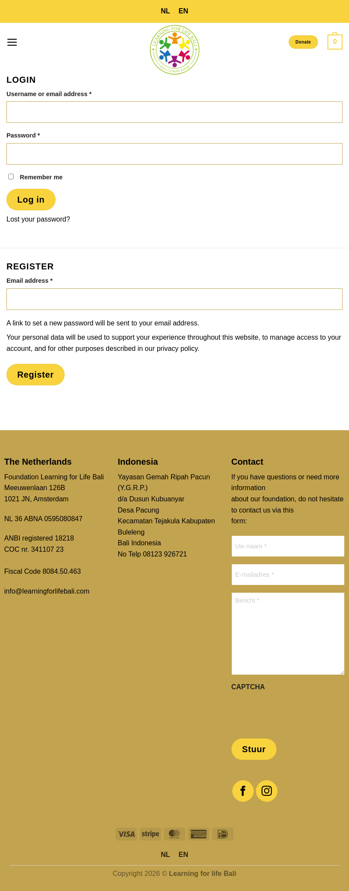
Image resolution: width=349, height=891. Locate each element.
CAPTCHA (248, 687)
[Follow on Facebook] (243, 791)
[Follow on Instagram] (266, 791)
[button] (12, 42)
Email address (42, 280)
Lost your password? (38, 219)
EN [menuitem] (183, 11)
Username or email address (62, 93)
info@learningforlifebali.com (47, 591)
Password (36, 135)
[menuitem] (165, 11)
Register (35, 374)
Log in (31, 199)
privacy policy (177, 348)
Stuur (254, 749)
